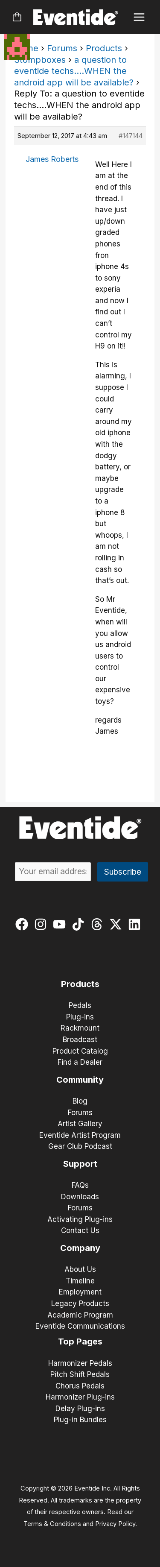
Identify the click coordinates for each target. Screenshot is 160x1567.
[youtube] (61, 924)
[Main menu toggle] (139, 17)
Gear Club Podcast (80, 1146)
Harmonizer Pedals (80, 1363)
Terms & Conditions (52, 1524)
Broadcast (80, 1039)
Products (104, 48)
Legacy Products (80, 1303)
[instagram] (42, 924)
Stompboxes (40, 60)
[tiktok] (80, 924)
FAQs (80, 1185)
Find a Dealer (80, 1062)
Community (80, 1080)
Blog (80, 1101)
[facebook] (23, 924)
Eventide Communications (80, 1326)
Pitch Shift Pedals (80, 1374)
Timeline (80, 1281)
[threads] (98, 924)
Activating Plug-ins (80, 1219)
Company (80, 1248)
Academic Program (80, 1315)
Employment (80, 1292)
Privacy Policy (115, 1524)
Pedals (80, 1005)
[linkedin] (136, 924)
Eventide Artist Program (80, 1135)
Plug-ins (80, 1017)
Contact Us (80, 1230)
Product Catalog (80, 1051)
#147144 (131, 136)
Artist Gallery (80, 1123)
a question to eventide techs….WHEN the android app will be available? (74, 71)
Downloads (80, 1196)
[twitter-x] (117, 924)
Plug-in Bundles (80, 1419)
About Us (80, 1269)
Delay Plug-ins (80, 1408)
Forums (62, 48)
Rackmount (80, 1028)
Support (80, 1164)
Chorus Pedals (80, 1386)
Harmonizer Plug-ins (80, 1397)
